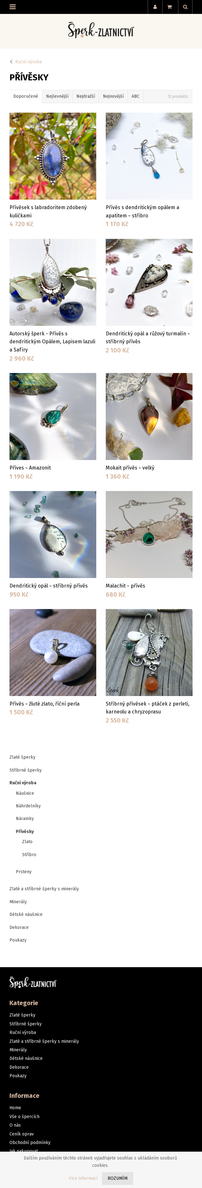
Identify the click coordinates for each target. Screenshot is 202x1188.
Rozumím (118, 1178)
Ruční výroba (28, 62)
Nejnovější (113, 96)
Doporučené (25, 96)
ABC (136, 96)
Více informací (83, 1178)
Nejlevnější (57, 96)
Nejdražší (85, 96)
